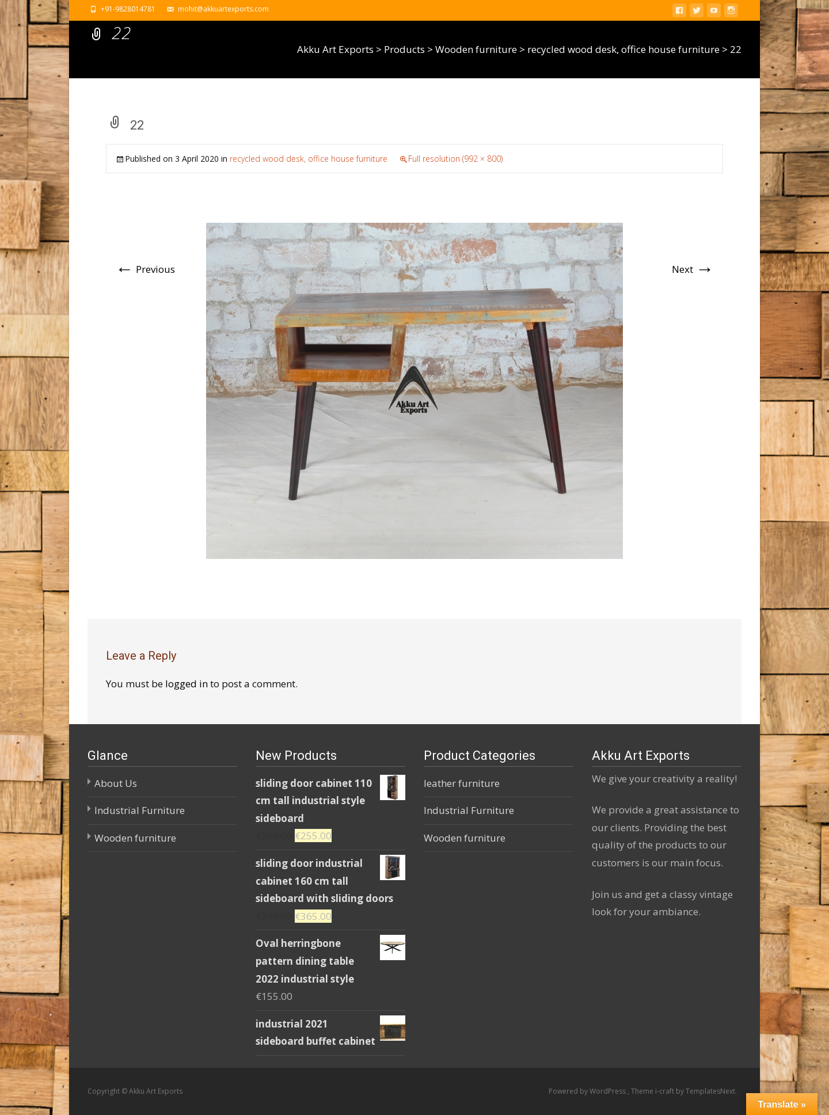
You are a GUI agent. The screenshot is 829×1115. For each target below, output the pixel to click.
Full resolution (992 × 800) (455, 158)
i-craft (665, 1091)
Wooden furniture (135, 837)
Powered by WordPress (588, 1091)
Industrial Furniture (139, 810)
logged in (186, 683)
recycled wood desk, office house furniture (308, 158)
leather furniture (462, 783)
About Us (115, 783)
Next (693, 269)
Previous (145, 269)
